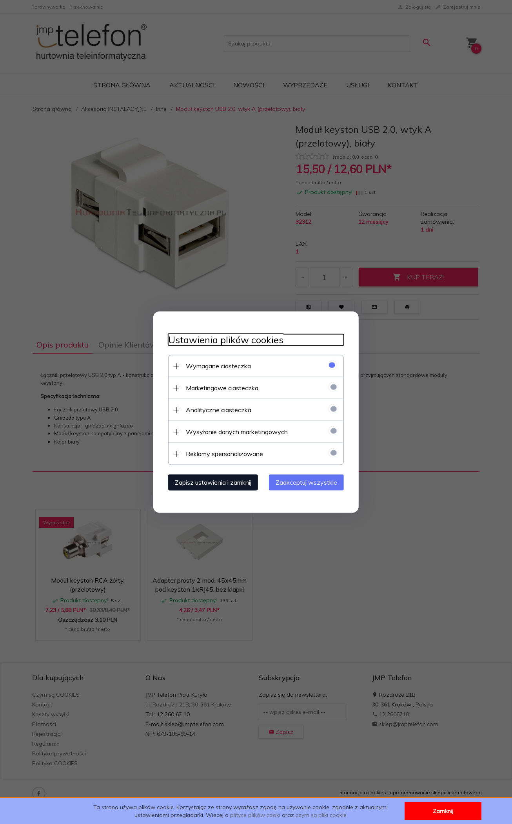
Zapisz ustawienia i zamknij (210, 482)
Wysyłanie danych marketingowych (234, 431)
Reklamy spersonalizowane (222, 453)
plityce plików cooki (255, 815)
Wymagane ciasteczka (216, 365)
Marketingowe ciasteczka (219, 387)
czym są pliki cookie (321, 815)
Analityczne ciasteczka (216, 409)
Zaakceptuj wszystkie (309, 482)
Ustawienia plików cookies (223, 339)
